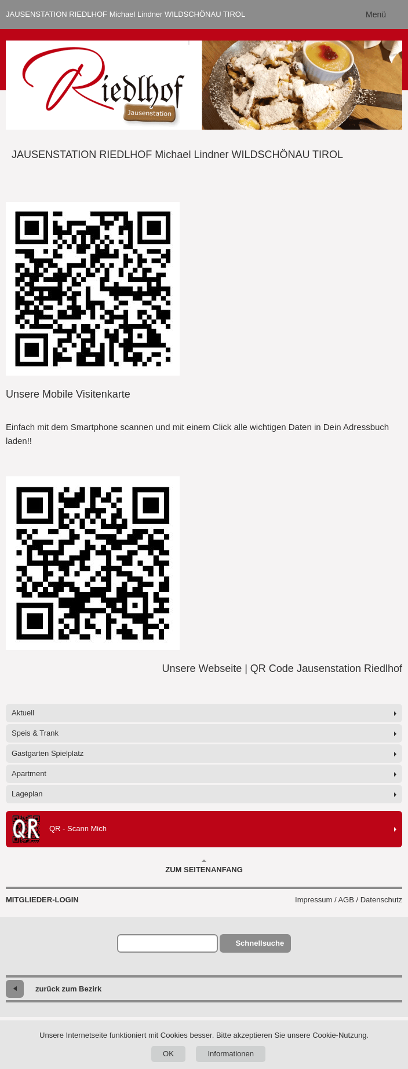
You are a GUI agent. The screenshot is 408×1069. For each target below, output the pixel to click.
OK (168, 1053)
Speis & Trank (35, 733)
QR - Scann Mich (59, 829)
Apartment (29, 773)
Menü (376, 14)
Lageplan (27, 793)
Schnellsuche (259, 943)
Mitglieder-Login (42, 899)
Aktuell (23, 712)
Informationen (230, 1053)
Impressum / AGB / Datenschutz (348, 899)
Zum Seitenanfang (204, 866)
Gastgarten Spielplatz (47, 753)
